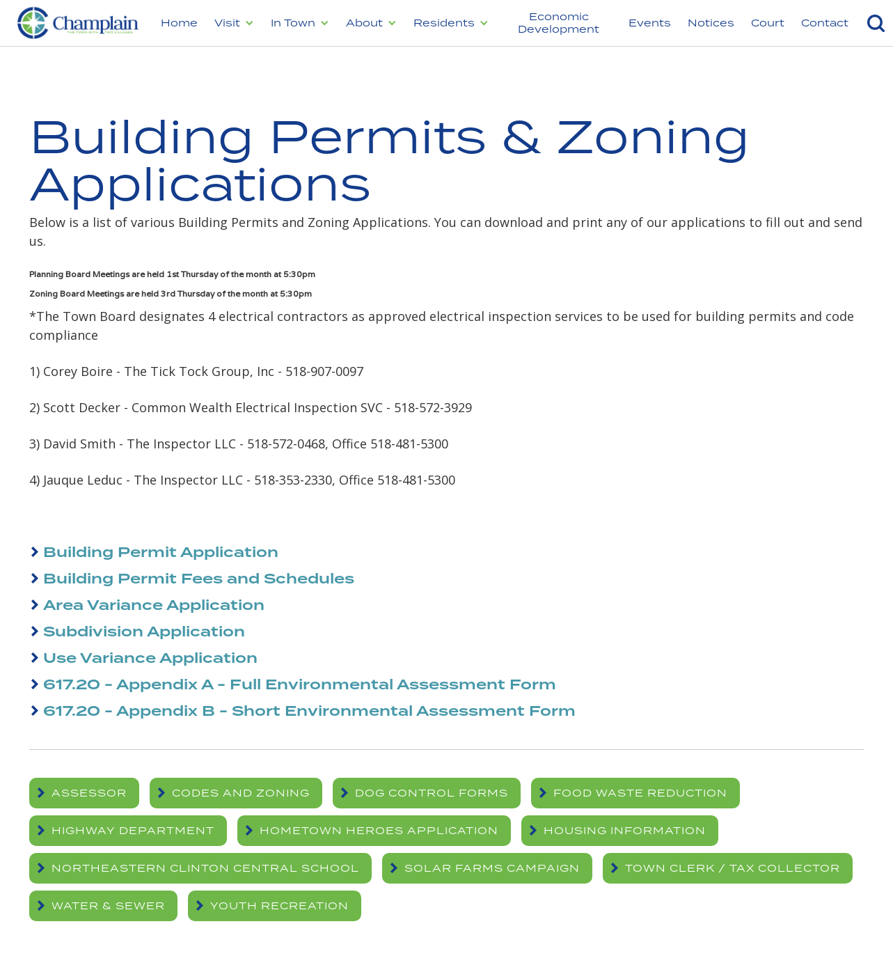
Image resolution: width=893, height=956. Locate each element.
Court (767, 22)
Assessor (89, 792)
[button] (234, 23)
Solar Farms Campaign (492, 868)
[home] (76, 23)
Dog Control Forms (431, 792)
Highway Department (133, 830)
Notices (711, 22)
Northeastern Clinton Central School (205, 868)
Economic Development (558, 23)
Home (179, 22)
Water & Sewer (108, 905)
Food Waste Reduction (640, 792)
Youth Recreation (279, 905)
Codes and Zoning (241, 792)
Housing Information (625, 830)
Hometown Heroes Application (379, 830)
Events (650, 22)
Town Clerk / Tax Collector (732, 868)
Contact (824, 22)
